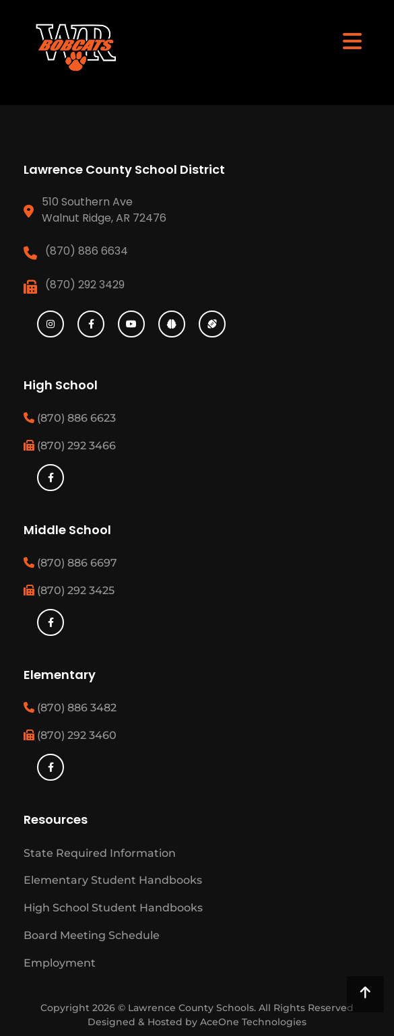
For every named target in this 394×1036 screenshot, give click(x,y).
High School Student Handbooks (113, 907)
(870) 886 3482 (70, 707)
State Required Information (100, 853)
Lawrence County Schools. (193, 1008)
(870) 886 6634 (86, 251)
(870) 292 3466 (70, 445)
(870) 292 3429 (85, 284)
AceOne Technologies (253, 1022)
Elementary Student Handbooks (113, 880)
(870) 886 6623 (70, 418)
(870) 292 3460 (70, 735)
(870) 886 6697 (70, 562)
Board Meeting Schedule (92, 935)
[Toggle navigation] (352, 40)
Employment (60, 963)
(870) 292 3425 (69, 590)
